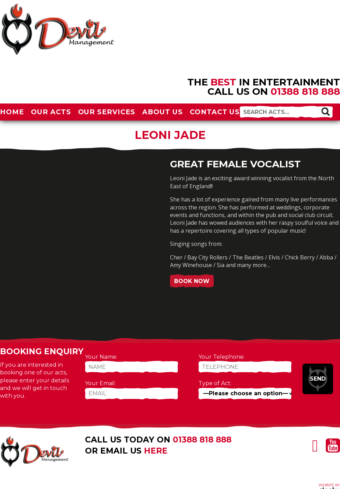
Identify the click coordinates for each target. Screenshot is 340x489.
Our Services (107, 112)
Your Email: (100, 383)
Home (12, 112)
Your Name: (101, 357)
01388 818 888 (305, 91)
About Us (162, 112)
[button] (325, 111)
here (156, 451)
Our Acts (51, 112)
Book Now (192, 281)
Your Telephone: (221, 357)
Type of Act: (214, 383)
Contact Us (215, 112)
